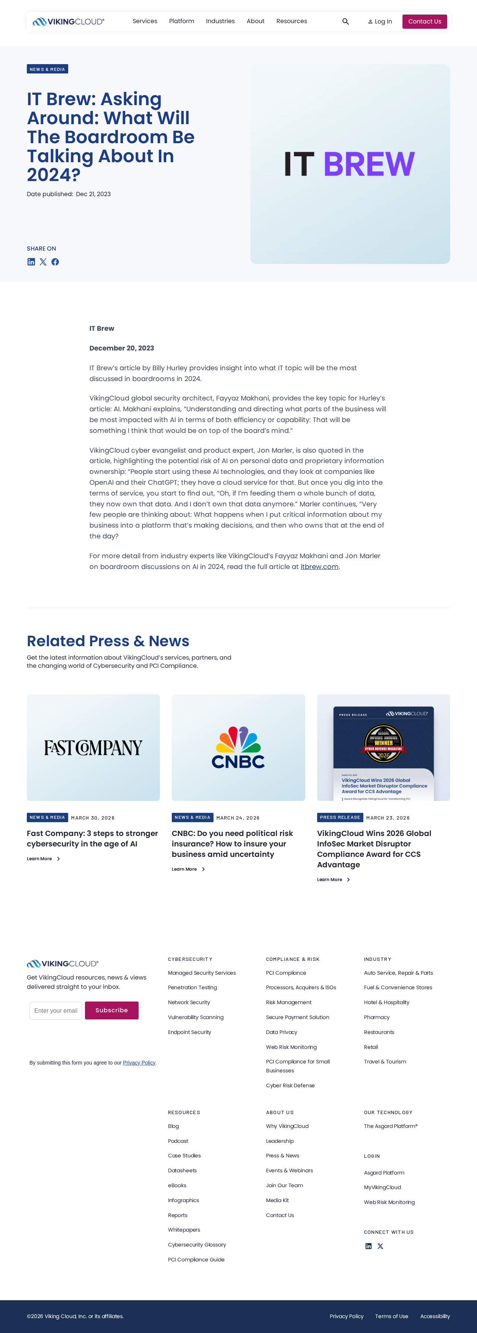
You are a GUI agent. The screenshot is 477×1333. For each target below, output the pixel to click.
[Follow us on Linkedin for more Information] (368, 1246)
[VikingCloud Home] (68, 22)
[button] (145, 21)
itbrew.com (320, 566)
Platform (181, 21)
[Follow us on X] (380, 1246)
